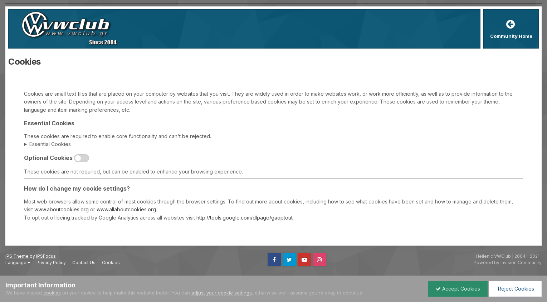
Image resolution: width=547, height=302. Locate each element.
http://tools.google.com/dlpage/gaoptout (244, 218)
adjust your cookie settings (221, 293)
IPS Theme (17, 256)
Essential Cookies (50, 144)
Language (17, 262)
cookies (52, 293)
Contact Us (84, 262)
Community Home (511, 36)
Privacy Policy (51, 262)
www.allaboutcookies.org (126, 209)
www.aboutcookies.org (61, 209)
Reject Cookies (515, 289)
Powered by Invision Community (508, 262)
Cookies (111, 262)
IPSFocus (46, 256)
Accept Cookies (458, 289)
